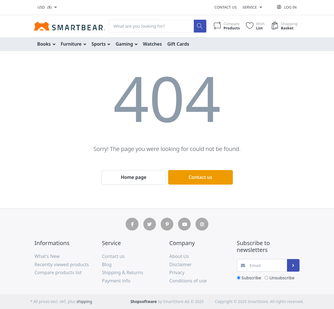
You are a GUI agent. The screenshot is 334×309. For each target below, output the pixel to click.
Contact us (225, 7)
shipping (84, 301)
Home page (133, 177)
